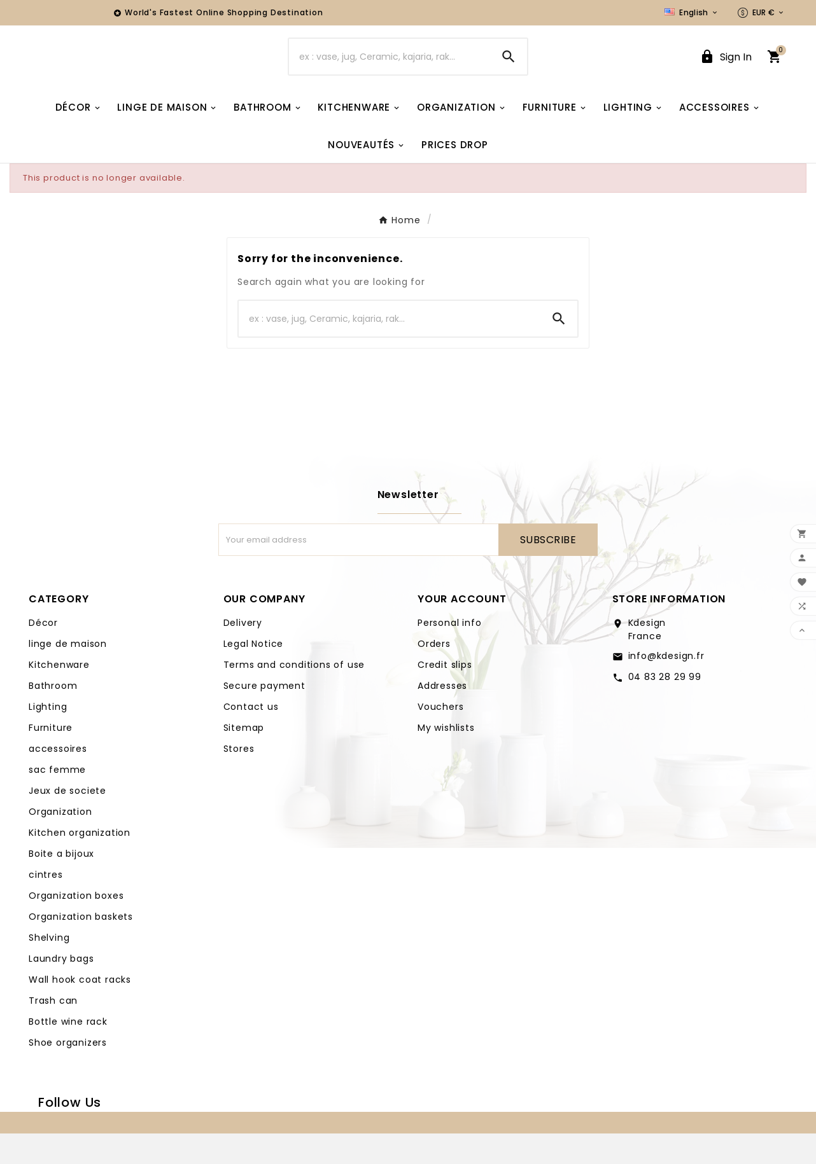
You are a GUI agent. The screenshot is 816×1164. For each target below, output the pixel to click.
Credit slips (445, 695)
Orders (434, 674)
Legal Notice (253, 674)
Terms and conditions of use (294, 695)
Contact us (251, 737)
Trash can (53, 1031)
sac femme (57, 800)
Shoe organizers (68, 1073)
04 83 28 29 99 (664, 707)
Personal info (449, 653)
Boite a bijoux (61, 884)
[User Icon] (726, 72)
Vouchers (440, 737)
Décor (43, 653)
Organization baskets (81, 947)
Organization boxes (76, 926)
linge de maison (68, 674)
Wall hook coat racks (80, 1010)
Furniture (51, 758)
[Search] (389, 72)
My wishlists (446, 758)
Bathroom (53, 716)
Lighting (48, 737)
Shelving (49, 968)
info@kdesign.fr (666, 686)
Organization (60, 842)
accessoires (58, 779)
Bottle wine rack (68, 1052)
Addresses (442, 716)
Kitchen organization (79, 863)
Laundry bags (61, 989)
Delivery (242, 653)
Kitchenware (59, 695)
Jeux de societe (67, 821)
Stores (239, 779)
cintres (46, 905)
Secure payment (264, 716)
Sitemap (244, 758)
